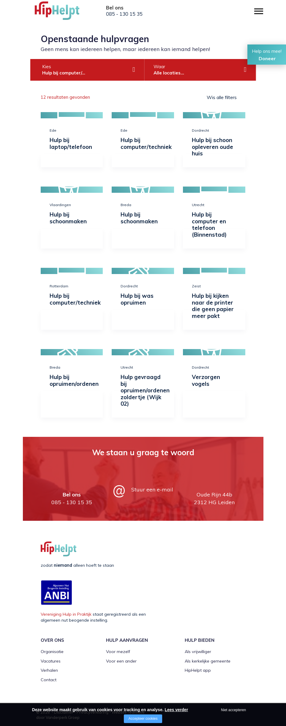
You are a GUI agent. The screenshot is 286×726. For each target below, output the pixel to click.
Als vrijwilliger (198, 651)
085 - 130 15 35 (124, 14)
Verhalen (49, 670)
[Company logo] (64, 13)
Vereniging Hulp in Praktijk (66, 614)
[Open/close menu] (258, 11)
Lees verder (176, 709)
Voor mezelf (118, 651)
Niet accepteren (233, 710)
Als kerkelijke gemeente (207, 661)
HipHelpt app (198, 670)
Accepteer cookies (142, 719)
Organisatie (52, 651)
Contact (48, 679)
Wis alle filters (222, 97)
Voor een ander (121, 661)
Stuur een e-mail (152, 489)
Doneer (267, 58)
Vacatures (51, 661)
